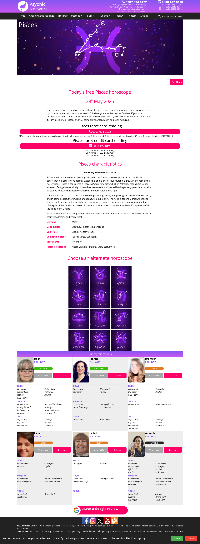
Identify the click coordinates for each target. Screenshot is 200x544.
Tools (119, 15)
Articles (144, 15)
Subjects (105, 15)
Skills (91, 15)
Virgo (82, 236)
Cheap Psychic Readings (41, 15)
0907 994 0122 (100, 131)
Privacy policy (138, 538)
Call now (62, 376)
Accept (177, 538)
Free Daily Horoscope (70, 15)
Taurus (75, 236)
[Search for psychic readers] (159, 16)
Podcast (132, 15)
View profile (43, 376)
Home (22, 15)
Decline (191, 538)
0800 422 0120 (100, 146)
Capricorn (92, 236)
